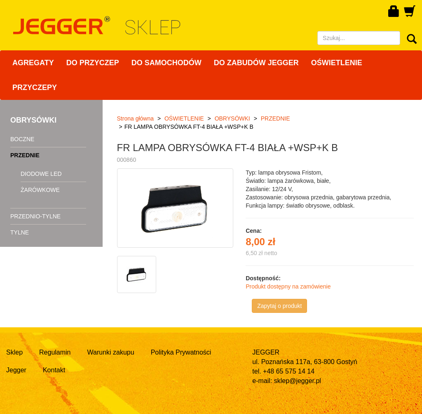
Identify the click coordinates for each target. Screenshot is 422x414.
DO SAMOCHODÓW (166, 63)
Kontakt (54, 370)
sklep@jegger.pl (297, 380)
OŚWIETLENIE (336, 63)
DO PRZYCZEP (92, 63)
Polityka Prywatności (181, 352)
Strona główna (135, 118)
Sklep (14, 352)
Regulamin (54, 352)
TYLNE (19, 232)
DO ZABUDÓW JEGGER (256, 63)
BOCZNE (22, 139)
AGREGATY (33, 63)
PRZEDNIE (25, 155)
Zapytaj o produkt (279, 306)
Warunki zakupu (110, 352)
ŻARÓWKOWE (40, 190)
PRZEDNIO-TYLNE (35, 216)
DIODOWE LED (41, 173)
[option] (137, 274)
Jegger (16, 370)
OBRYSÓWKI (232, 118)
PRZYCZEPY (34, 87)
